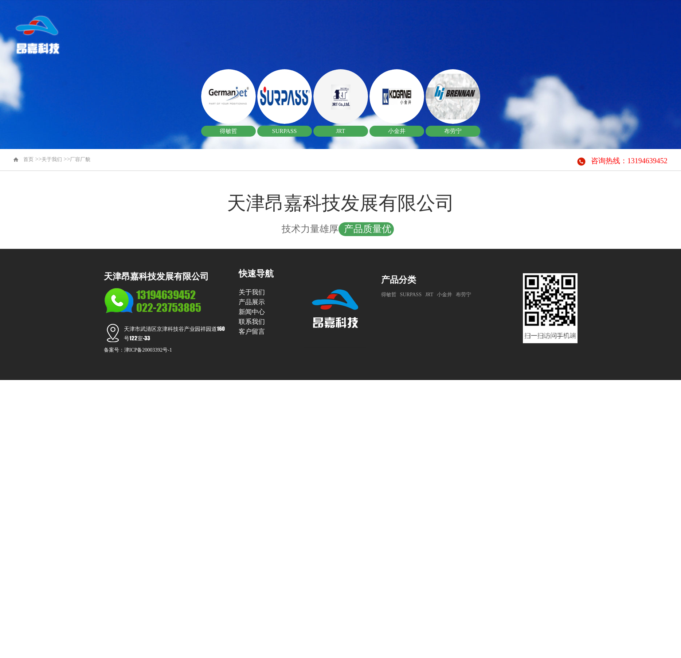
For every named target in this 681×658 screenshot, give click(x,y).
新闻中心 (515, 27)
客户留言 (622, 27)
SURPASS (411, 294)
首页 (354, 27)
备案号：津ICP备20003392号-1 (138, 350)
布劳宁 (463, 294)
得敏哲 (388, 294)
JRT (429, 294)
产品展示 (461, 27)
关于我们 (408, 27)
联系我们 (568, 27)
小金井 (444, 294)
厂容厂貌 (80, 159)
